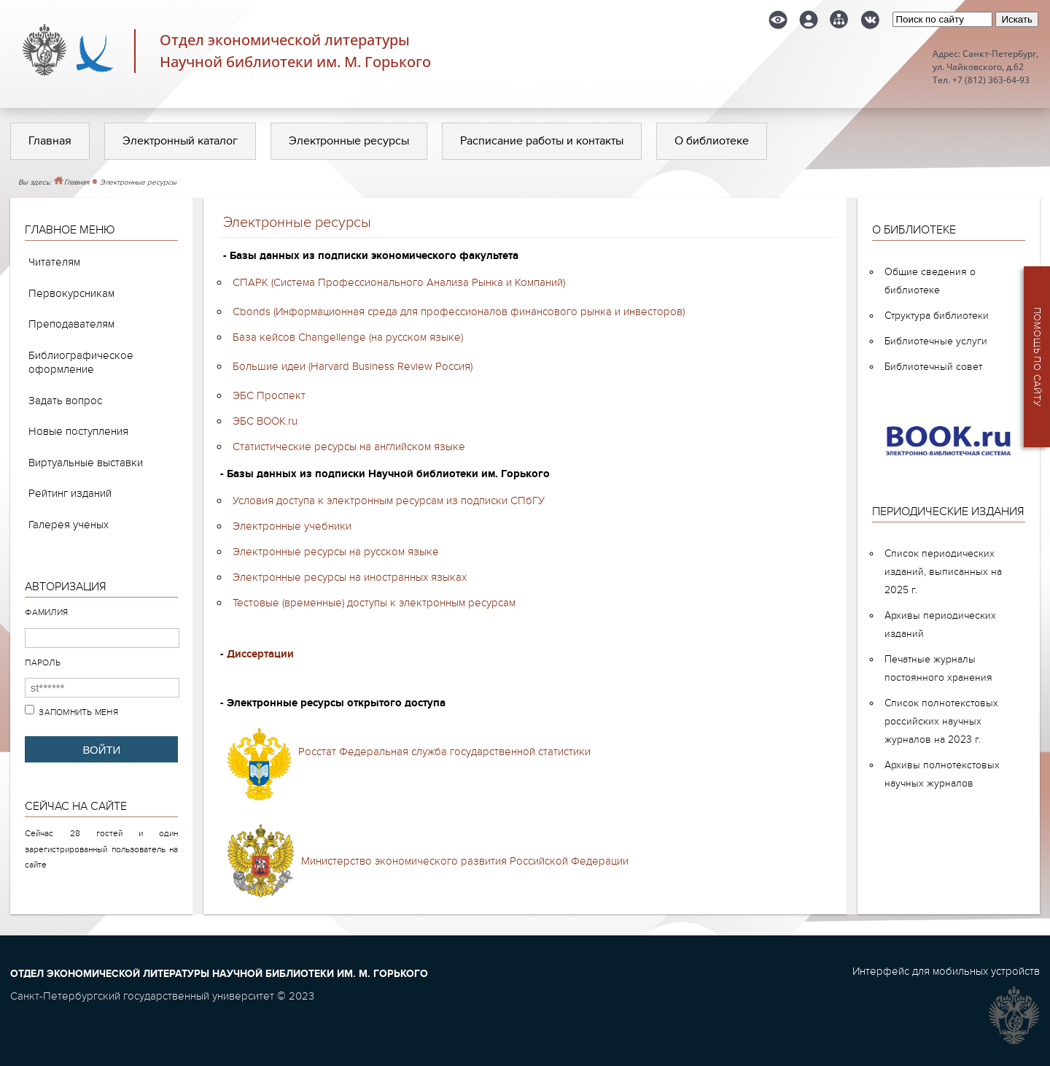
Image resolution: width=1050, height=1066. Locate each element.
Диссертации (260, 654)
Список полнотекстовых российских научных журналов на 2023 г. (941, 721)
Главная (49, 141)
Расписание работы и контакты (541, 141)
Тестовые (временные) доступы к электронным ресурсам (374, 602)
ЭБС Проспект (269, 395)
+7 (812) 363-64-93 (991, 80)
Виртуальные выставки (85, 462)
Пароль (43, 662)
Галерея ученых (68, 524)
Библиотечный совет (933, 366)
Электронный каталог (180, 141)
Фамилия (46, 612)
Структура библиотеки (936, 315)
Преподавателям (71, 324)
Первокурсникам (71, 293)
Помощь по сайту (1037, 357)
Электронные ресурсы (349, 141)
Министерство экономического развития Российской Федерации (465, 861)
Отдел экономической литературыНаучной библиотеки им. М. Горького (295, 51)
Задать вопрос (65, 400)
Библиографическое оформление (80, 362)
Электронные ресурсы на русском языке (336, 551)
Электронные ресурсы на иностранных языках (350, 577)
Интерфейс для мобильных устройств (946, 971)
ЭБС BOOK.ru (265, 421)
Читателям (54, 262)
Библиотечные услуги (935, 341)
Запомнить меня (78, 712)
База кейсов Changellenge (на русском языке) (348, 337)
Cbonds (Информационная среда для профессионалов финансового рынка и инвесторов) (459, 311)
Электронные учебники (292, 526)
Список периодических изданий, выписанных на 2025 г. (943, 571)
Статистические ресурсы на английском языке (349, 446)
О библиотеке (711, 141)
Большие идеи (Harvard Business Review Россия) (352, 366)
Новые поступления (78, 431)
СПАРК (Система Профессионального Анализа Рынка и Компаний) (399, 282)
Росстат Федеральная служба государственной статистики (444, 751)
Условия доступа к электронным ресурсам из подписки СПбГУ (389, 500)
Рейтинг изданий (70, 493)
